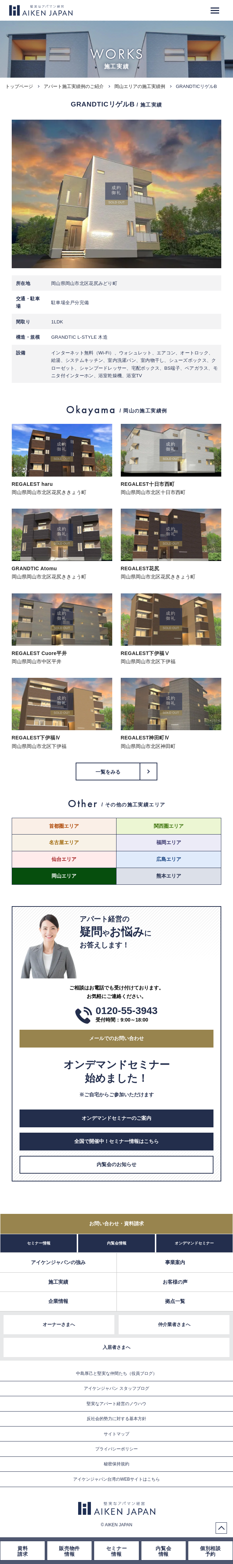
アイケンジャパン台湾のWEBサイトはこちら (116, 1479)
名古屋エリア (64, 842)
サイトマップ (116, 1433)
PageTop (221, 1528)
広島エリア (168, 859)
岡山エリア (64, 876)
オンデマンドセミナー (194, 1243)
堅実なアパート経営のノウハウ (116, 1403)
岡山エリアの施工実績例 (139, 86)
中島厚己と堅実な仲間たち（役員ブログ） (116, 1373)
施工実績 (58, 1282)
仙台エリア (64, 859)
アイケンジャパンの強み (58, 1262)
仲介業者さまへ (174, 1324)
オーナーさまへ (59, 1324)
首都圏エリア (64, 826)
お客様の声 (175, 1282)
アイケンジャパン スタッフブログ (116, 1388)
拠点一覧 (175, 1301)
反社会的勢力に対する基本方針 (116, 1418)
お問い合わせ (116, 1223)
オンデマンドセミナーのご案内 (116, 1118)
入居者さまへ (116, 1347)
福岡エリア (168, 842)
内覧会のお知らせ (116, 1164)
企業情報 (58, 1301)
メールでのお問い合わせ (116, 1038)
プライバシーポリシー (116, 1448)
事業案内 (175, 1262)
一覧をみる (108, 772)
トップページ (19, 86)
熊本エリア (168, 876)
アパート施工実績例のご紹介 (74, 86)
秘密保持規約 (116, 1463)
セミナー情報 (38, 1243)
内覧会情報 (116, 1243)
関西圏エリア (169, 826)
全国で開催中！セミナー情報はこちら (116, 1141)
